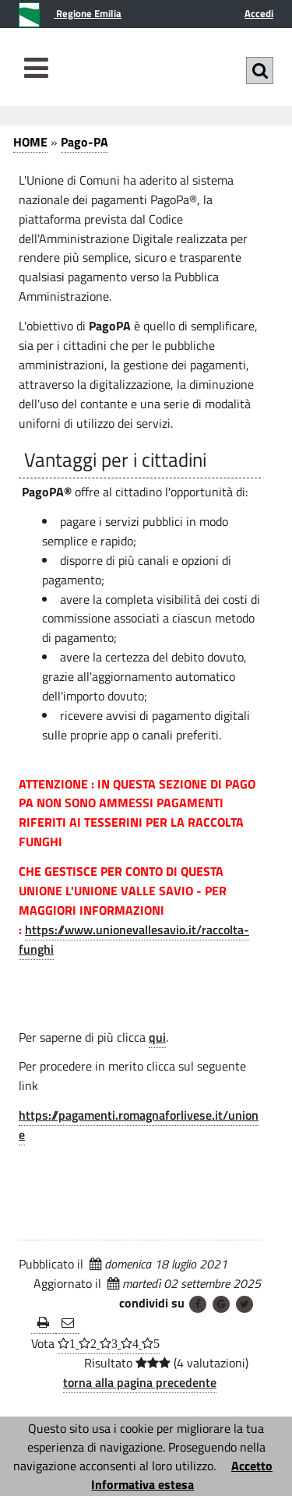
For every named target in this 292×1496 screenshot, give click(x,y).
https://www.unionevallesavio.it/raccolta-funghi (134, 939)
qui (157, 1037)
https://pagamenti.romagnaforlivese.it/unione (139, 1125)
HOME (30, 141)
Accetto (252, 1465)
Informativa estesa (142, 1484)
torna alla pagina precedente (139, 1382)
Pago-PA (84, 141)
